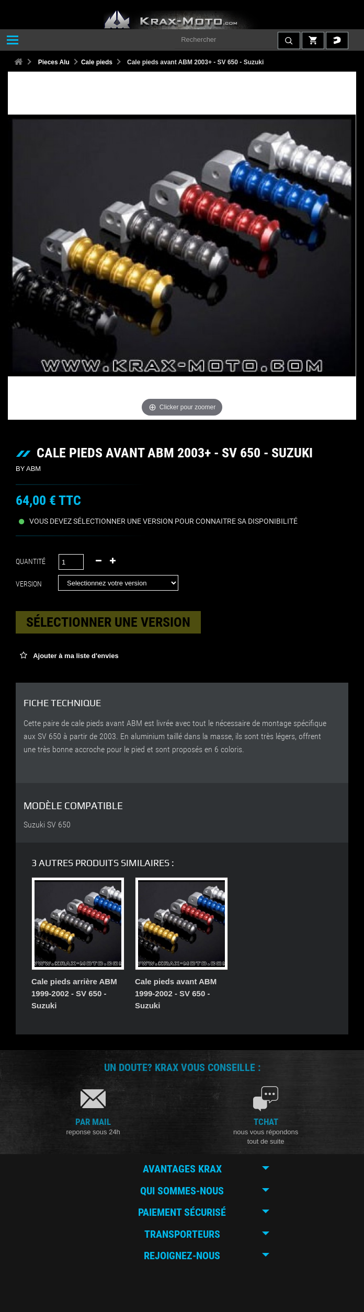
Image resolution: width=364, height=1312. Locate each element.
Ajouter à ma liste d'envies (75, 656)
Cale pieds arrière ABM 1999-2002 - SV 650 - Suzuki (178, 993)
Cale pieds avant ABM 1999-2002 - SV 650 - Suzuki (279, 993)
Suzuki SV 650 (47, 825)
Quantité (31, 561)
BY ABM (28, 469)
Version (30, 584)
